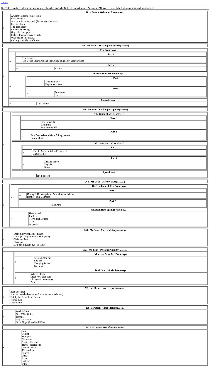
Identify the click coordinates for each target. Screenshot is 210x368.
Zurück (4, 2)
